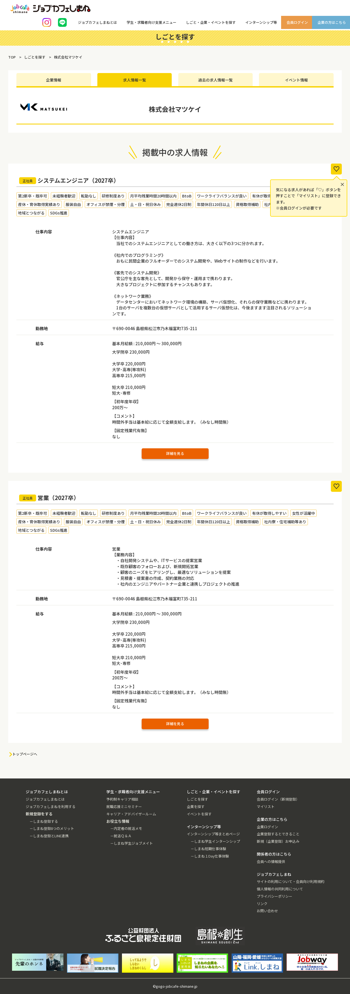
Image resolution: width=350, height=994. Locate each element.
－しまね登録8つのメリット (52, 828)
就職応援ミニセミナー (124, 806)
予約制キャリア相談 (122, 799)
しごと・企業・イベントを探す (211, 22)
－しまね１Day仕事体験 (210, 856)
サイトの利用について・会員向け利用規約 (290, 881)
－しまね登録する (44, 821)
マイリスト (266, 806)
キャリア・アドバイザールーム (131, 813)
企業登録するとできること (278, 833)
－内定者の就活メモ (126, 828)
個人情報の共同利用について (280, 888)
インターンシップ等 (261, 22)
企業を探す (196, 806)
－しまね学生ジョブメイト (131, 843)
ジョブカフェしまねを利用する (50, 806)
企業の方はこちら (331, 22)
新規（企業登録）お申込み (278, 841)
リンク (262, 903)
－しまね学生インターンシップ (215, 841)
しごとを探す (197, 799)
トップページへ (24, 754)
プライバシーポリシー (274, 896)
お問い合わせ (267, 910)
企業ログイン (267, 826)
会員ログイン (297, 22)
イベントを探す (199, 813)
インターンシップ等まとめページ (213, 833)
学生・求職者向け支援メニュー (151, 22)
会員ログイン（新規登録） (278, 799)
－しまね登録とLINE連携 (49, 835)
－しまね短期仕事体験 (208, 848)
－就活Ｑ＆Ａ (121, 835)
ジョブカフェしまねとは (97, 22)
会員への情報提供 (271, 861)
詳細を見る (175, 453)
